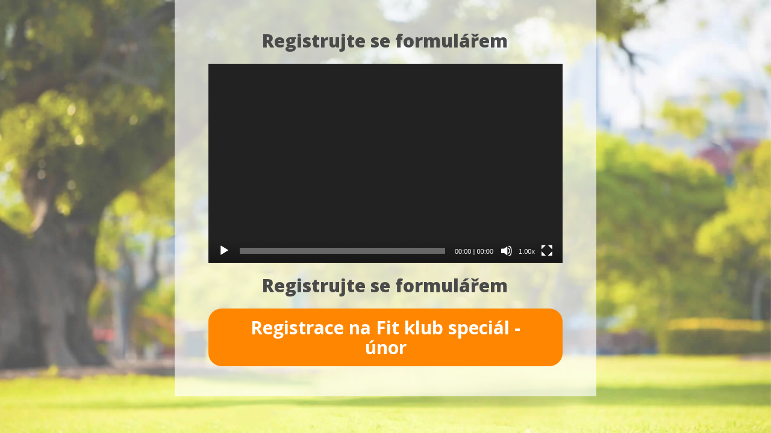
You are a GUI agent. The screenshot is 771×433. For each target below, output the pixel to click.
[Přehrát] (224, 251)
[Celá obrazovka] (547, 251)
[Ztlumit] (507, 251)
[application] (385, 163)
